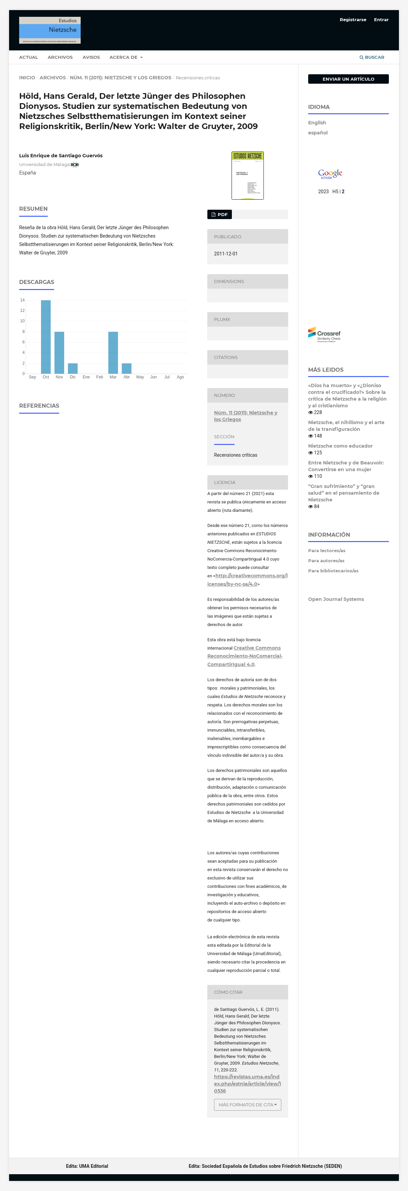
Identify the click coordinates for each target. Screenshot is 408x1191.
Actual (28, 57)
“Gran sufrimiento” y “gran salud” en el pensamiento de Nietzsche (343, 493)
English (317, 123)
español (318, 133)
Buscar (372, 57)
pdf (222, 214)
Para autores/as (326, 560)
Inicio (27, 78)
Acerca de (124, 57)
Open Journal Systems (336, 599)
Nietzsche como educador (340, 446)
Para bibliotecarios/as (333, 570)
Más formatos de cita (246, 1104)
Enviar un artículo (348, 79)
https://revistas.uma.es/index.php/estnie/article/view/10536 (247, 1084)
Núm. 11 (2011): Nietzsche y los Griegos (120, 78)
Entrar (381, 19)
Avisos (91, 57)
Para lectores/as (326, 550)
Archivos (60, 57)
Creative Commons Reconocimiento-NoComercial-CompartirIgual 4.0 (245, 656)
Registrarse (353, 19)
